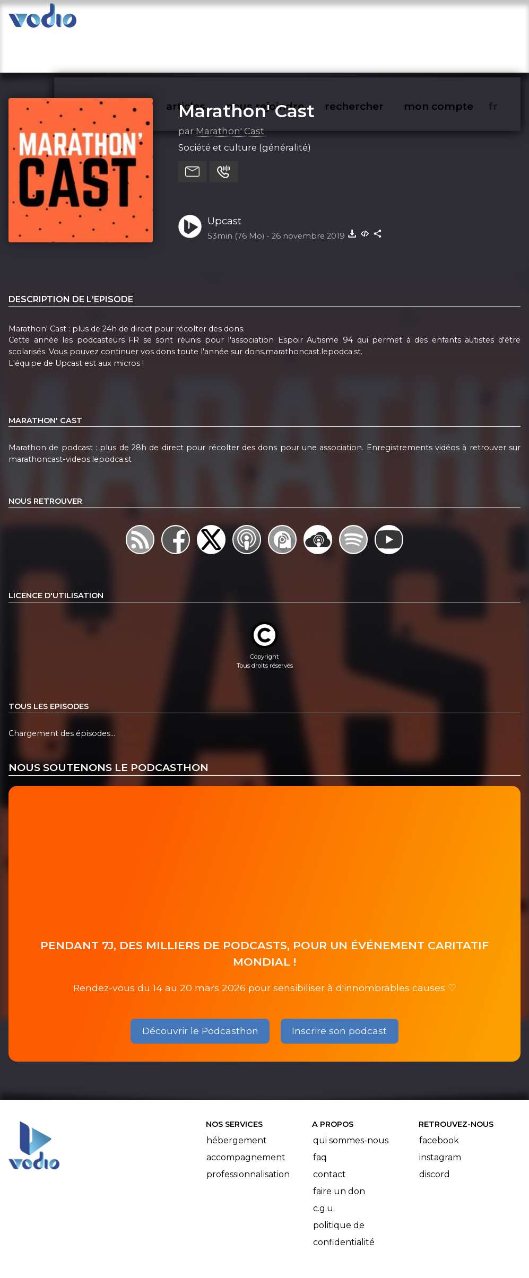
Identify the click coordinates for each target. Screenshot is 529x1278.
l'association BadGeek (173, 1254)
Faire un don (339, 1150)
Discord (434, 1133)
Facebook (439, 1099)
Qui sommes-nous (350, 1099)
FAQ (320, 1116)
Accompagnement (245, 1116)
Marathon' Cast (246, 69)
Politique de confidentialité (344, 1192)
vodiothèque (137, 19)
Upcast (224, 179)
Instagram (440, 1116)
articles (209, 19)
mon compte (456, 19)
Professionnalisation (248, 1133)
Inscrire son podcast (339, 989)
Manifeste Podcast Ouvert (294, 1240)
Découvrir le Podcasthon (200, 989)
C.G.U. (324, 1167)
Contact (329, 1133)
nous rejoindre (287, 19)
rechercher (373, 19)
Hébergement (236, 1099)
